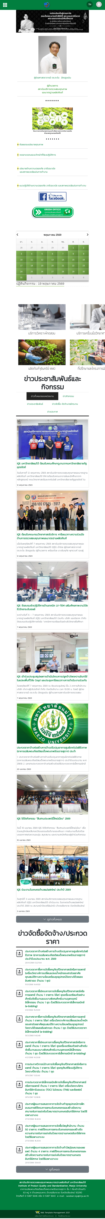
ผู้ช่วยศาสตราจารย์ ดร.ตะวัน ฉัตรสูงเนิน (52, 77)
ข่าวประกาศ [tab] (52, 411)
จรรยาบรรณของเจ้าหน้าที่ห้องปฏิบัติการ (37, 154)
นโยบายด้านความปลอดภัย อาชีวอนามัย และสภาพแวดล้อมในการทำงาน (36, 170)
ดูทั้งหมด (52, 1169)
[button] (21, 21)
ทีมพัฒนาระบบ (64, 1215)
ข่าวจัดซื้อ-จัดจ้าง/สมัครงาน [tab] (65, 404)
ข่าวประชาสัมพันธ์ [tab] (35, 404)
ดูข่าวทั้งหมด (52, 919)
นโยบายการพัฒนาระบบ (44, 1215)
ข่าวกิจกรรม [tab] (68, 396)
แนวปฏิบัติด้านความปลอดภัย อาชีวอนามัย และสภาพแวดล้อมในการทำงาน (52, 185)
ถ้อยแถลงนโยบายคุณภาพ (31, 144)
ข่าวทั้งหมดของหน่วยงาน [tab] (42, 396)
